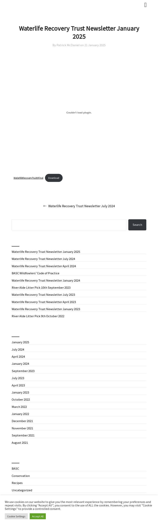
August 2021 (20, 443)
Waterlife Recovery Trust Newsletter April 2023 (44, 302)
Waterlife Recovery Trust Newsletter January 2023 (46, 310)
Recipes (17, 483)
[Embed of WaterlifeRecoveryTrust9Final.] (79, 112)
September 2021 (23, 436)
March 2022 (19, 407)
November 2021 (22, 429)
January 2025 (20, 343)
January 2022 (20, 414)
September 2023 (23, 371)
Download (59, 178)
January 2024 (20, 364)
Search (137, 225)
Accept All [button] (37, 516)
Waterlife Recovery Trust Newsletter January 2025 (46, 252)
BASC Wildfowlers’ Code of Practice (35, 274)
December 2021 (22, 422)
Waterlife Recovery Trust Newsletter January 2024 (46, 281)
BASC (15, 469)
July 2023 (18, 379)
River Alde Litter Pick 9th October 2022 (38, 317)
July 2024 (18, 350)
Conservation (21, 476)
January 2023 (20, 393)
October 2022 (21, 400)
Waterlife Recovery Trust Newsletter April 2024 (44, 267)
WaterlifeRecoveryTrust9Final (30, 178)
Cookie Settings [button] (16, 516)
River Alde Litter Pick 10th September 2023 (41, 288)
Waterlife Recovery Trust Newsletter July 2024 (81, 206)
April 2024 (18, 357)
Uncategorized (22, 491)
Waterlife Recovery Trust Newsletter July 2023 (43, 295)
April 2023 (18, 386)
